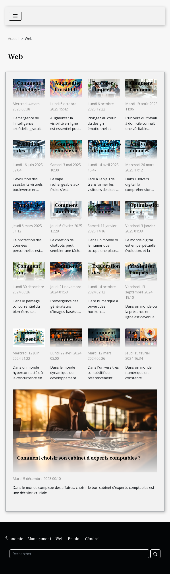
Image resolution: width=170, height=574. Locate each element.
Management (39, 538)
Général (92, 538)
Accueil (13, 38)
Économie (14, 538)
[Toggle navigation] (15, 16)
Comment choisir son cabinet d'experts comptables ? (79, 458)
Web (60, 538)
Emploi (74, 538)
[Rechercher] (79, 553)
